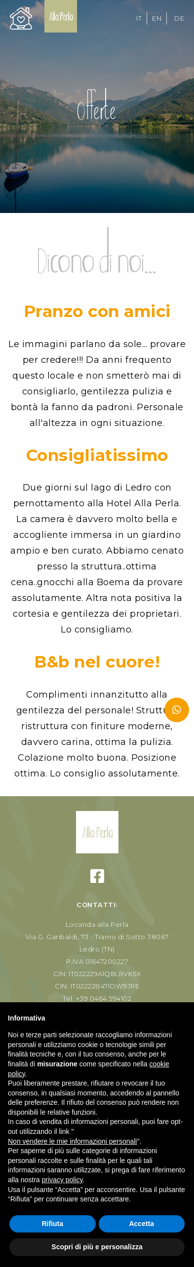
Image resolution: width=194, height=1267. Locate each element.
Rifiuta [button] (52, 1224)
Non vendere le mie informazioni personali (72, 1141)
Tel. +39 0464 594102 (97, 998)
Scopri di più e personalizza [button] (96, 1247)
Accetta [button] (141, 1224)
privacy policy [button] (61, 1180)
